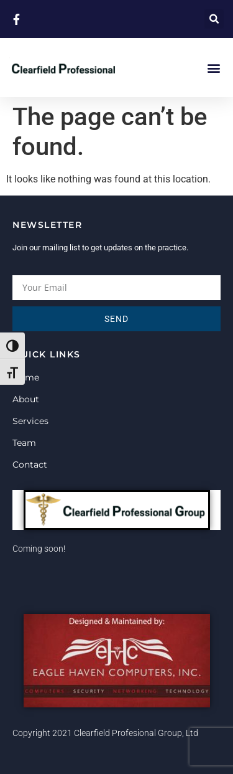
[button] (214, 19)
